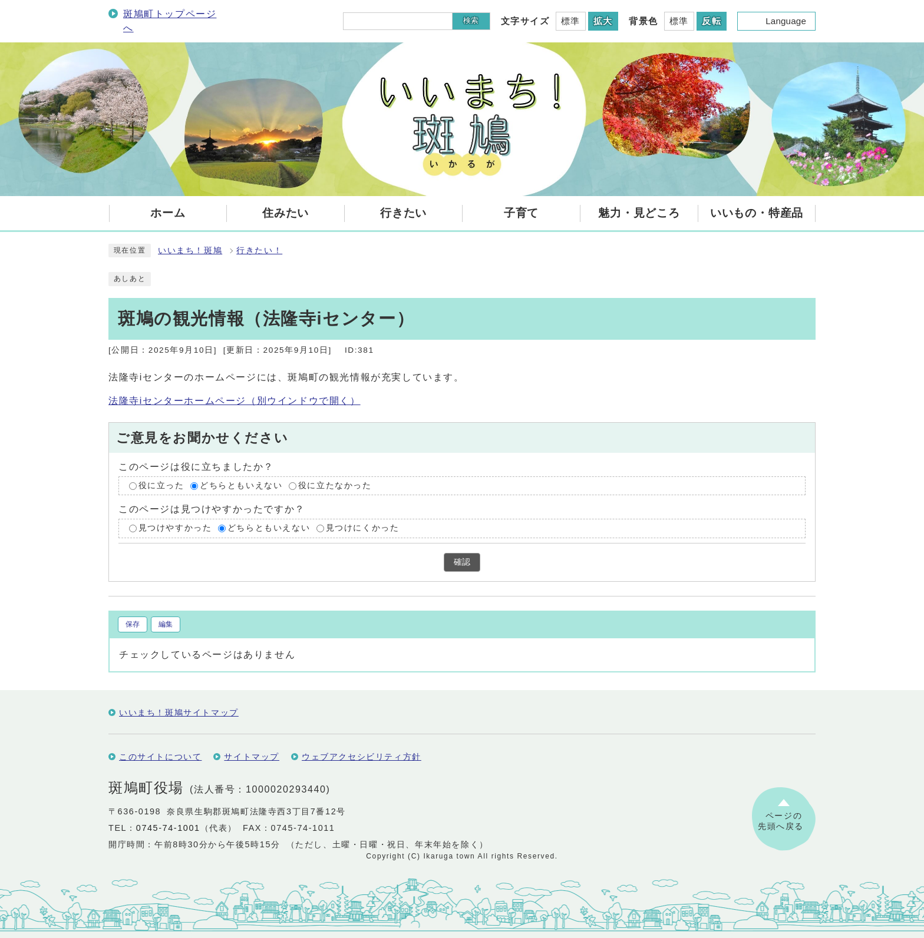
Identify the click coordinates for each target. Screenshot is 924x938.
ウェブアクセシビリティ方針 (361, 756)
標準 (570, 21)
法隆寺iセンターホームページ (234, 401)
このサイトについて (160, 756)
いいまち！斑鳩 (190, 250)
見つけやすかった (175, 528)
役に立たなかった (335, 485)
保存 (133, 624)
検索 (470, 20)
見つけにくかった (363, 528)
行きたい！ (259, 250)
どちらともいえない (241, 485)
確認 (462, 562)
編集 (166, 624)
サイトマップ (251, 756)
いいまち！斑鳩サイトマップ (179, 712)
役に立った (161, 485)
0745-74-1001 (168, 828)
